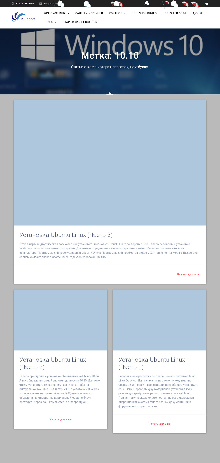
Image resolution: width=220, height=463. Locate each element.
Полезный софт (175, 13)
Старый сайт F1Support (81, 22)
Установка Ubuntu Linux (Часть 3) (66, 234)
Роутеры (115, 13)
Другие (198, 13)
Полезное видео (144, 13)
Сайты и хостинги (89, 13)
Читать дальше (188, 274)
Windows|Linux (55, 13)
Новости (50, 22)
